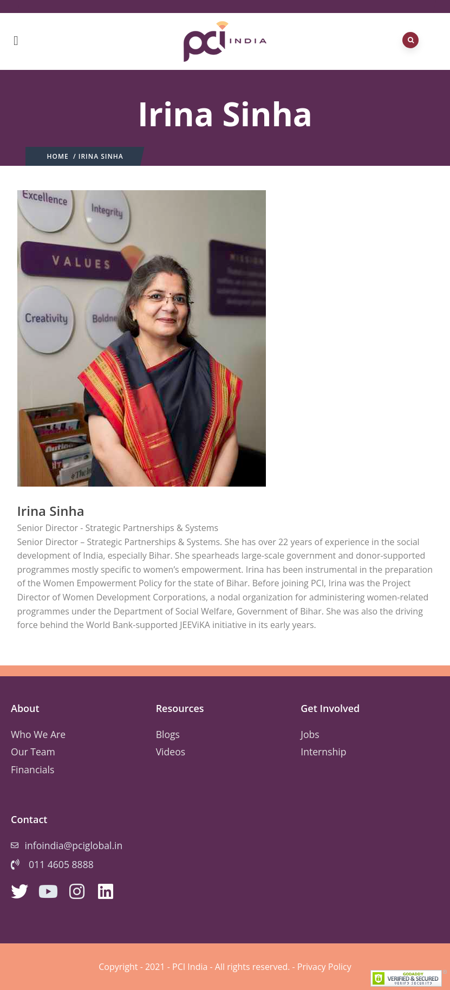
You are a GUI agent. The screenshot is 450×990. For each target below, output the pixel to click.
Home (58, 156)
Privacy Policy (324, 967)
